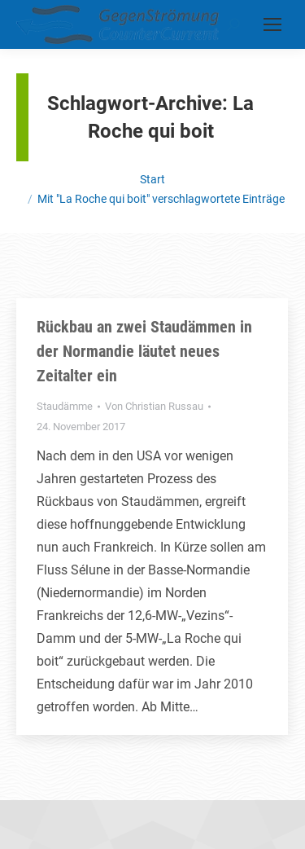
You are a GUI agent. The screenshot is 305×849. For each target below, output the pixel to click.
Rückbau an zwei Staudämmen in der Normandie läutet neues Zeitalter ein (144, 351)
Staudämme (65, 406)
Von (154, 406)
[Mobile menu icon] (272, 24)
